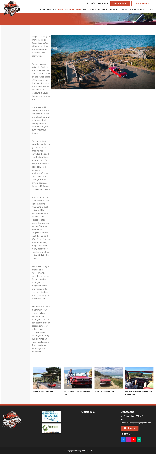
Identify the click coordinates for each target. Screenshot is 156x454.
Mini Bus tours (137, 9)
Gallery (101, 9)
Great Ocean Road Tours (69, 9)
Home (42, 9)
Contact (150, 9)
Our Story (113, 9)
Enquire (122, 3)
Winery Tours (89, 9)
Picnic (125, 9)
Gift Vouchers (142, 3)
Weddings (51, 9)
